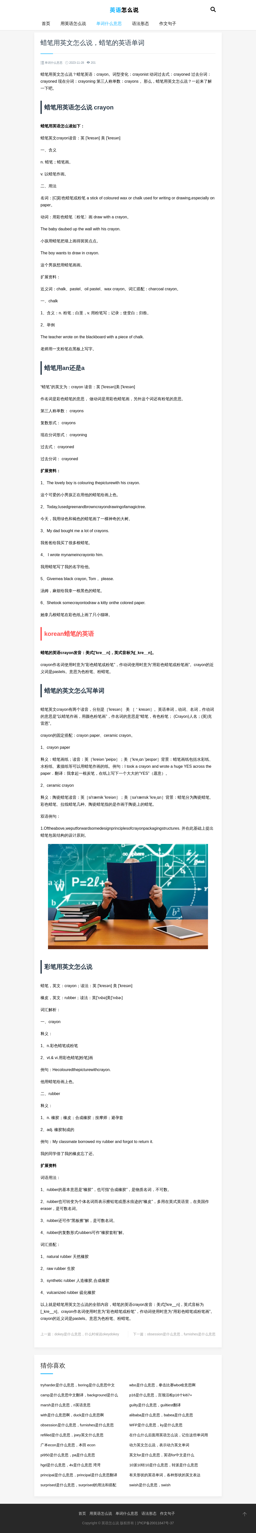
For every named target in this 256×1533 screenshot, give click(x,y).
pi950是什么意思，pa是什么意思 (67, 1455)
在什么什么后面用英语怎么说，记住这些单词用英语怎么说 (168, 1436)
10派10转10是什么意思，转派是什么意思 (163, 1465)
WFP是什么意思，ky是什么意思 (155, 1425)
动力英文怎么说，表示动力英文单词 (159, 1445)
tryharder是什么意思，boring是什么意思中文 (77, 1385)
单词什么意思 (109, 23)
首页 (46, 23)
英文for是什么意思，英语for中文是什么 (161, 1455)
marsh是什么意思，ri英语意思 (65, 1405)
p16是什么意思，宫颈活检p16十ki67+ (160, 1395)
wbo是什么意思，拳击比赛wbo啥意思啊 (162, 1385)
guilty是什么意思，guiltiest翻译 (155, 1405)
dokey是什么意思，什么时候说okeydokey (86, 1334)
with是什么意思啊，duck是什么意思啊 (72, 1415)
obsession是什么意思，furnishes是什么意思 (181, 1334)
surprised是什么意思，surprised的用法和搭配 (78, 1485)
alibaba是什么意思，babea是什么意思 (161, 1415)
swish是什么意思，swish (149, 1485)
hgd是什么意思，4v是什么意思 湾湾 (70, 1465)
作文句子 (167, 23)
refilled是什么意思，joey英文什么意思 (72, 1435)
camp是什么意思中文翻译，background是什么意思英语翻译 (79, 1396)
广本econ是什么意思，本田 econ (67, 1445)
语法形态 (140, 23)
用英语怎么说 (73, 23)
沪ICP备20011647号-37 (155, 1523)
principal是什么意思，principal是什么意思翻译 (78, 1475)
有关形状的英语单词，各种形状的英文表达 (164, 1475)
